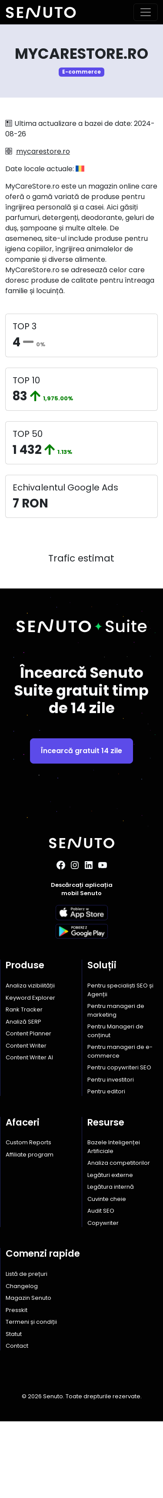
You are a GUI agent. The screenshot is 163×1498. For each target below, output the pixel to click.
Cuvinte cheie (106, 1275)
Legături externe (110, 1251)
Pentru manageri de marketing (115, 1087)
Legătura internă (110, 1263)
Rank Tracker (24, 1086)
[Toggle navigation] (145, 12)
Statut (14, 1410)
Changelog (22, 1362)
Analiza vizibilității (30, 1062)
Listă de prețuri (26, 1350)
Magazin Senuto (28, 1374)
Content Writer (26, 1122)
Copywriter (103, 1299)
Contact (17, 1422)
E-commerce (81, 71)
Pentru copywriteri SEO (119, 1144)
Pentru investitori (110, 1156)
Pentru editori (106, 1168)
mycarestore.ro (43, 151)
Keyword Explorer (30, 1074)
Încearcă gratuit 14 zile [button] (81, 827)
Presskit (16, 1386)
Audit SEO (100, 1287)
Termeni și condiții (31, 1398)
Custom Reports (28, 1219)
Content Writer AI (29, 1134)
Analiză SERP (23, 1098)
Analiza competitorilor (118, 1239)
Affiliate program (29, 1231)
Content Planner (28, 1110)
